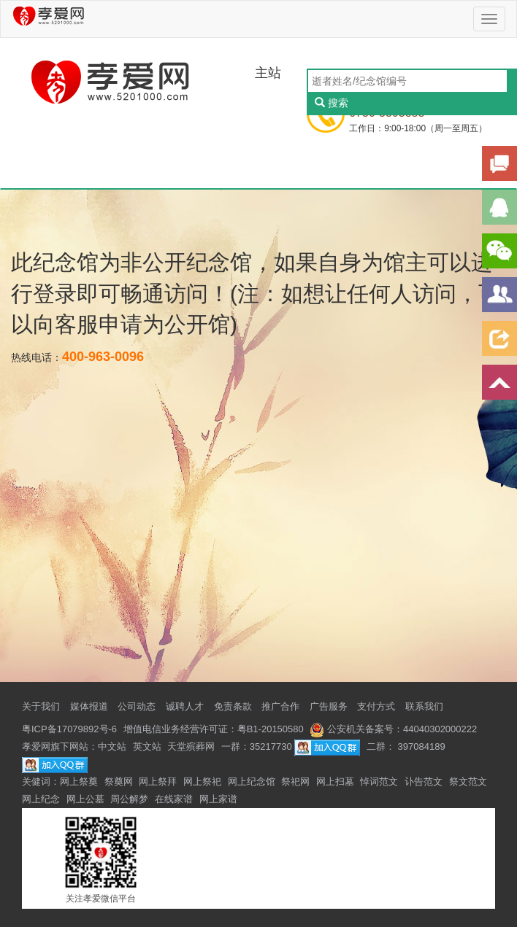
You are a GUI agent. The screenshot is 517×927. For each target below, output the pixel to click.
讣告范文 (424, 781)
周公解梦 (129, 799)
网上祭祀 (202, 781)
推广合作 (280, 706)
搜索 (331, 103)
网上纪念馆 (251, 781)
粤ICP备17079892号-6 (69, 729)
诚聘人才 (185, 706)
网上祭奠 (79, 781)
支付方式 (376, 706)
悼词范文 (379, 781)
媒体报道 (89, 706)
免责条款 (233, 706)
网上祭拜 (158, 781)
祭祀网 (295, 781)
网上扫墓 (335, 781)
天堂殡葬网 (191, 746)
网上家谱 (218, 799)
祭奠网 (118, 781)
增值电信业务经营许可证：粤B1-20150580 (213, 729)
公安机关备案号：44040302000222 (393, 729)
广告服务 (329, 706)
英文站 (147, 746)
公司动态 (137, 706)
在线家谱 (174, 799)
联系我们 (424, 706)
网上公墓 (85, 799)
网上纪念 (41, 799)
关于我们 (41, 706)
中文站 (112, 746)
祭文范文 (468, 781)
